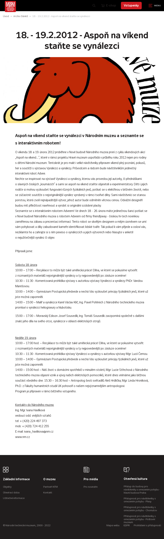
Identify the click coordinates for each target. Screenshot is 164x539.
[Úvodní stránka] (10, 6)
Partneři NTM (50, 486)
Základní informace (16, 479)
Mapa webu (112, 525)
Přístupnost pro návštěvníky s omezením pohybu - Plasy (140, 500)
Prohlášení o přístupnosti (147, 525)
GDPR (126, 525)
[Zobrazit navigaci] (154, 5)
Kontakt (47, 492)
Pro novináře (91, 486)
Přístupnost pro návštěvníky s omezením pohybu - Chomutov (140, 509)
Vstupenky (131, 5)
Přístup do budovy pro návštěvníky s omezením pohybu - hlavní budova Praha (142, 489)
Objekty (7, 486)
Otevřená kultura (135, 479)
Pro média (91, 479)
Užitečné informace (14, 498)
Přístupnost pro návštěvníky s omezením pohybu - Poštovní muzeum (140, 519)
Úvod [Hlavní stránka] (6, 16)
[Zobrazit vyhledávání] (94, 5)
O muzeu (49, 479)
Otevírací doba (11, 492)
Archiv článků (20, 16)
